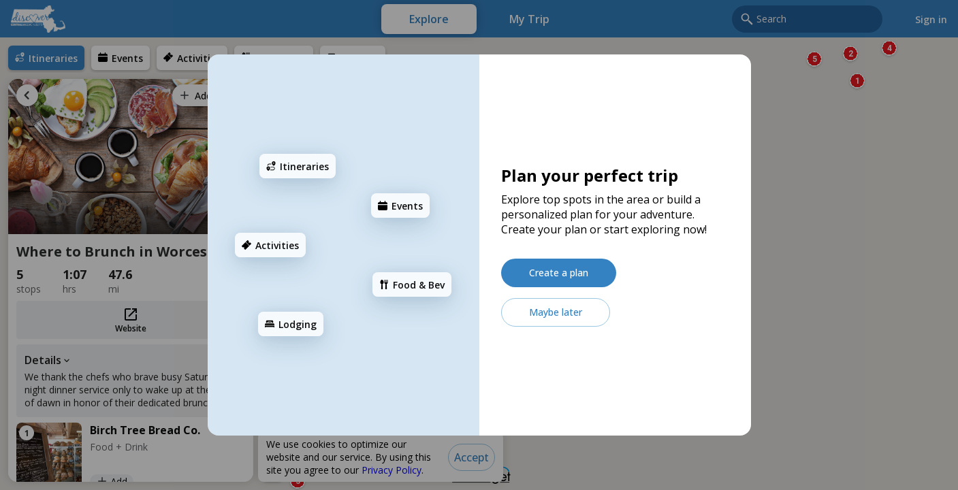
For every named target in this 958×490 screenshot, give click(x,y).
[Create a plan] (558, 273)
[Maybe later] (555, 312)
